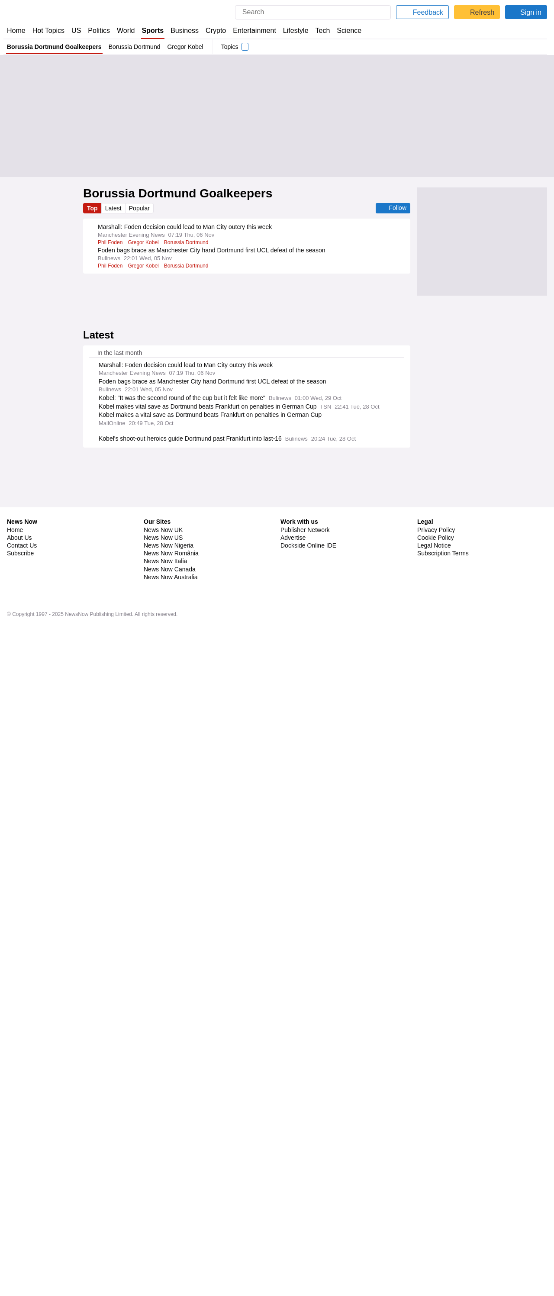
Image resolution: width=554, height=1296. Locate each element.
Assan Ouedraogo (120, 874)
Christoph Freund (185, 829)
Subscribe (20, 1221)
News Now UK (162, 1197)
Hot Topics (48, 30)
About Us (19, 1205)
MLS (170, 977)
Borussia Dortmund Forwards (174, 703)
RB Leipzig (159, 874)
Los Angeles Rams (239, 1125)
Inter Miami (111, 977)
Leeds (156, 953)
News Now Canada (169, 1237)
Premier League (183, 930)
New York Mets (115, 1055)
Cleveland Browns (119, 1078)
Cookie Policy (435, 1205)
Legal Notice (434, 1213)
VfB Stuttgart (180, 680)
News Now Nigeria (168, 1213)
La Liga (158, 1000)
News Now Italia (165, 1229)
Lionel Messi (145, 977)
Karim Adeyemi (116, 703)
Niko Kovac (111, 680)
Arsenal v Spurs (116, 930)
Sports (153, 30)
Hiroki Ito (149, 829)
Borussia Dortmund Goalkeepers (54, 46)
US (76, 30)
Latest (114, 208)
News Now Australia (171, 1244)
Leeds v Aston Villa (121, 953)
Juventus (184, 806)
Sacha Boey (112, 806)
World (126, 30)
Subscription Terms (443, 1221)
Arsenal (149, 930)
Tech (323, 30)
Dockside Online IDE (307, 1213)
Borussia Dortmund (135, 46)
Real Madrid (130, 1000)
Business (185, 30)
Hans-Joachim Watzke (125, 726)
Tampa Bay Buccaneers (183, 1125)
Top (92, 208)
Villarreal (108, 749)
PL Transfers (230, 703)
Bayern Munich (149, 806)
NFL (201, 1078)
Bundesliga (206, 726)
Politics (99, 30)
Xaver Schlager (195, 874)
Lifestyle (295, 30)
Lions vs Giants (116, 1101)
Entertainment (254, 30)
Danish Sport (173, 726)
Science (350, 30)
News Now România (171, 1221)
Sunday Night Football (123, 1125)
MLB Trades (152, 1055)
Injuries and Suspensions (154, 749)
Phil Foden (110, 242)
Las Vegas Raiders (169, 1078)
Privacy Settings (439, 1229)
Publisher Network (305, 1197)
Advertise (293, 1205)
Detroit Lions (155, 1101)
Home (16, 30)
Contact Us (22, 1213)
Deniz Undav (144, 680)
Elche (104, 1000)
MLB (177, 1055)
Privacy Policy (435, 1197)
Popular (140, 208)
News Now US (162, 1205)
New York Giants (194, 1101)
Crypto (217, 30)
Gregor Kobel (185, 46)
